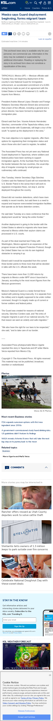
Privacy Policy (38, 698)
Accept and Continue (26, 717)
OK (50, 675)
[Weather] (28, 2)
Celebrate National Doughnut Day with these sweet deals (25, 582)
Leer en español (45, 39)
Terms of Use (7, 633)
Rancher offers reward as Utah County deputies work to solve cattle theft (24, 513)
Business (6, 451)
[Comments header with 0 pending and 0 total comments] (26, 467)
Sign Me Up (19, 626)
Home (27, 8)
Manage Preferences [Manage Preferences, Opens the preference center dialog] (26, 711)
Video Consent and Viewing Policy (17, 703)
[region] (26, 696)
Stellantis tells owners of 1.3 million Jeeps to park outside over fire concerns (25, 547)
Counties (36, 8)
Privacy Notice (17, 633)
